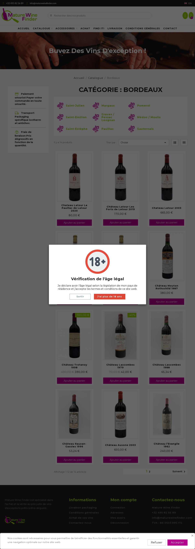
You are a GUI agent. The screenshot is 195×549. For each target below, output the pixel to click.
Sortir (80, 296)
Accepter (177, 542)
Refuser (156, 542)
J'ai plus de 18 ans (109, 296)
